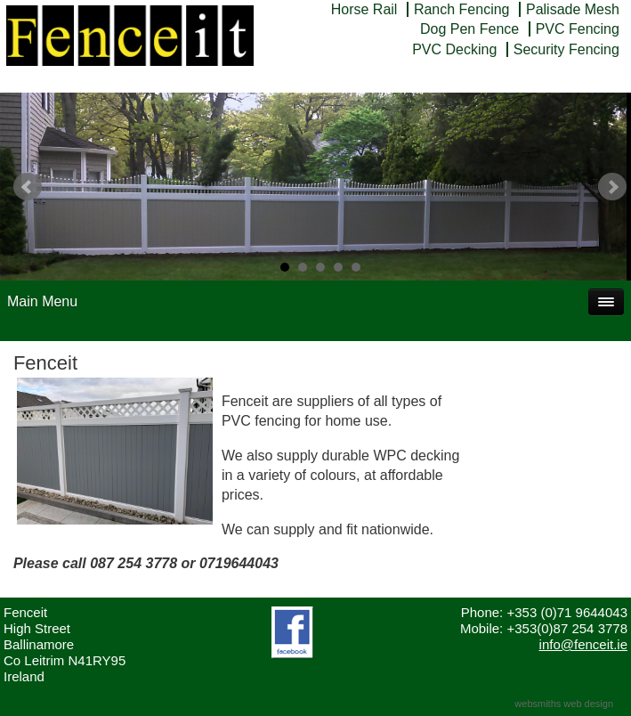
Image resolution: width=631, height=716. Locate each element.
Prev (27, 187)
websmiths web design (563, 703)
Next (612, 187)
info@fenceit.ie (583, 644)
